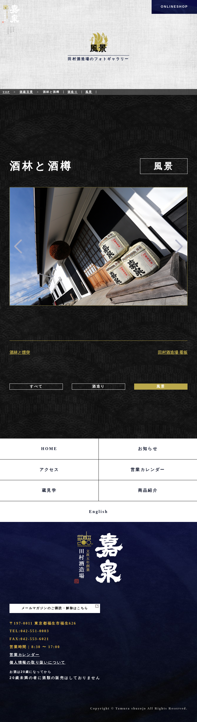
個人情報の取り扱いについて (37, 662)
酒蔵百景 (26, 91)
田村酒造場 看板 (173, 352)
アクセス (49, 469)
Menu (10, 33)
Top (6, 91)
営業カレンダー (148, 469)
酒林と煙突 (19, 352)
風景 (88, 91)
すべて (36, 386)
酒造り (72, 91)
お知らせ (148, 448)
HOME (49, 448)
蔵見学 (49, 490)
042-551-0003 (35, 631)
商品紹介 (148, 490)
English (98, 511)
